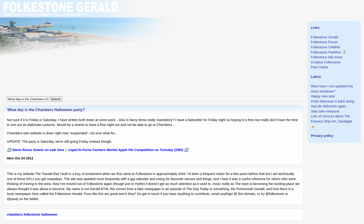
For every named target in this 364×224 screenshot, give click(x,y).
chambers (15, 214)
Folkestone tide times (326, 57)
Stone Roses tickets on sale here (38, 150)
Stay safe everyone (325, 111)
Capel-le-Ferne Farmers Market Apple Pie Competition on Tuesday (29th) (125, 150)
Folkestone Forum (324, 42)
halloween (49, 214)
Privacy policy (322, 136)
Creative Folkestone (326, 62)
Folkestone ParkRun (326, 52)
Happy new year (323, 96)
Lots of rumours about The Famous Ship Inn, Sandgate (331, 118)
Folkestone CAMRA (325, 47)
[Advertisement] (139, 32)
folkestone (32, 214)
